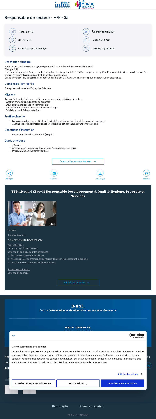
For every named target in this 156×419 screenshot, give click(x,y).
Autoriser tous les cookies (122, 383)
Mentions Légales (60, 406)
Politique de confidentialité (92, 406)
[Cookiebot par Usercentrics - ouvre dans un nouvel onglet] (131, 335)
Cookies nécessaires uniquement (33, 383)
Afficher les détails (128, 374)
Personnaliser (78, 383)
